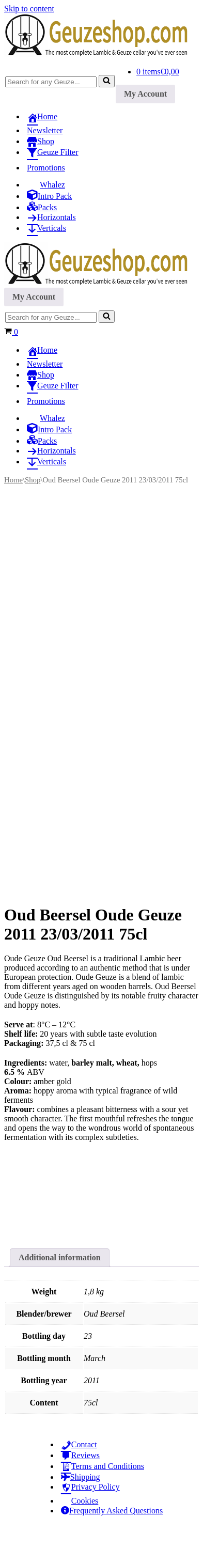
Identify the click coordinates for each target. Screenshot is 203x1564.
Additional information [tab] (60, 1293)
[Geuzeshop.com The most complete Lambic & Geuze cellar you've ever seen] (101, 54)
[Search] (51, 81)
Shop (32, 480)
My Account (145, 93)
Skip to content (29, 8)
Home (13, 480)
